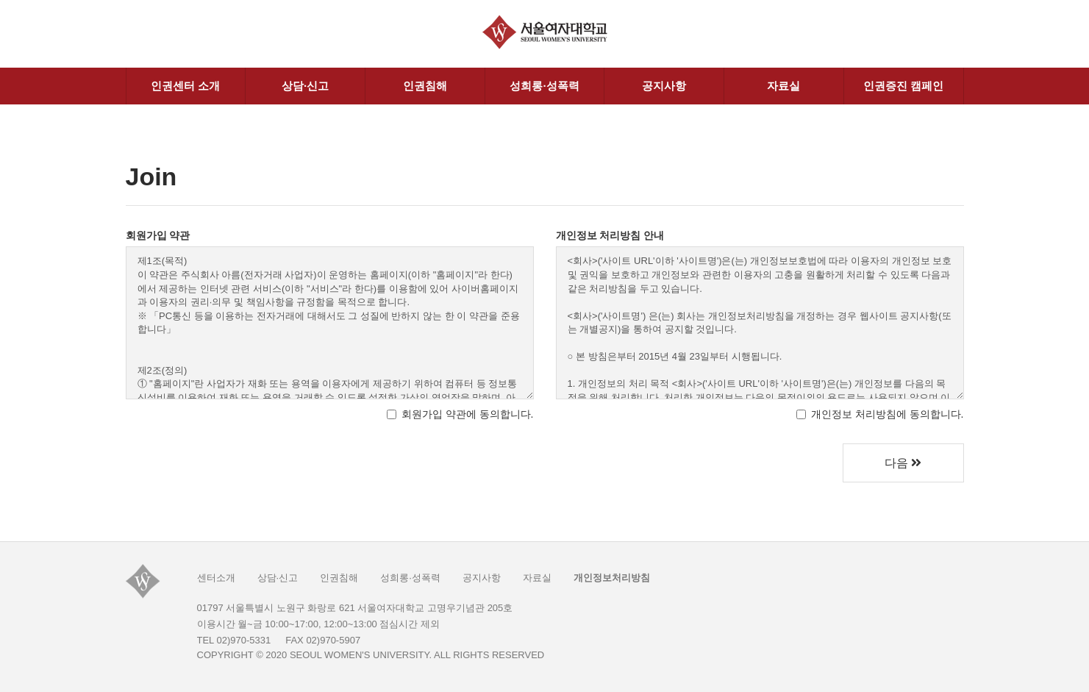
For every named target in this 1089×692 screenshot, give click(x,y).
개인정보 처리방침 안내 (610, 235)
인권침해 (425, 85)
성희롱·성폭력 (544, 85)
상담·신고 (305, 85)
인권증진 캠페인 (903, 85)
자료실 (783, 85)
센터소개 (216, 577)
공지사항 (664, 85)
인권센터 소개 (185, 85)
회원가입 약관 (158, 235)
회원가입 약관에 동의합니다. (460, 414)
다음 (903, 463)
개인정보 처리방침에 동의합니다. (880, 414)
